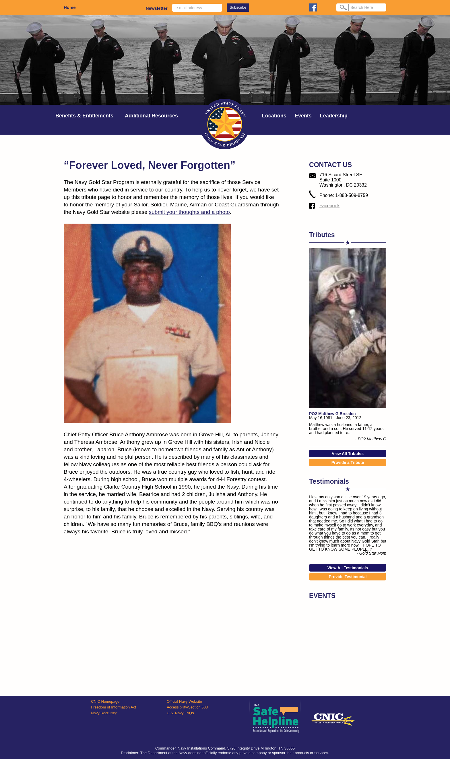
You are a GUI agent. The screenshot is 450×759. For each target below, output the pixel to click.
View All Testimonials (347, 568)
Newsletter (157, 8)
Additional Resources (151, 116)
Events (303, 116)
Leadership (334, 116)
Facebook (329, 205)
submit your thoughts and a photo (189, 212)
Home (70, 7)
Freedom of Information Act (113, 707)
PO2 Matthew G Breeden (332, 413)
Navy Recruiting (104, 713)
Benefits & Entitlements (84, 116)
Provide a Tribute (347, 462)
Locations (274, 116)
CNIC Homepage (105, 701)
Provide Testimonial (348, 576)
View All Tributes (348, 453)
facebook (313, 7)
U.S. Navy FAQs (180, 713)
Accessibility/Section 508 (187, 707)
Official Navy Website (184, 701)
